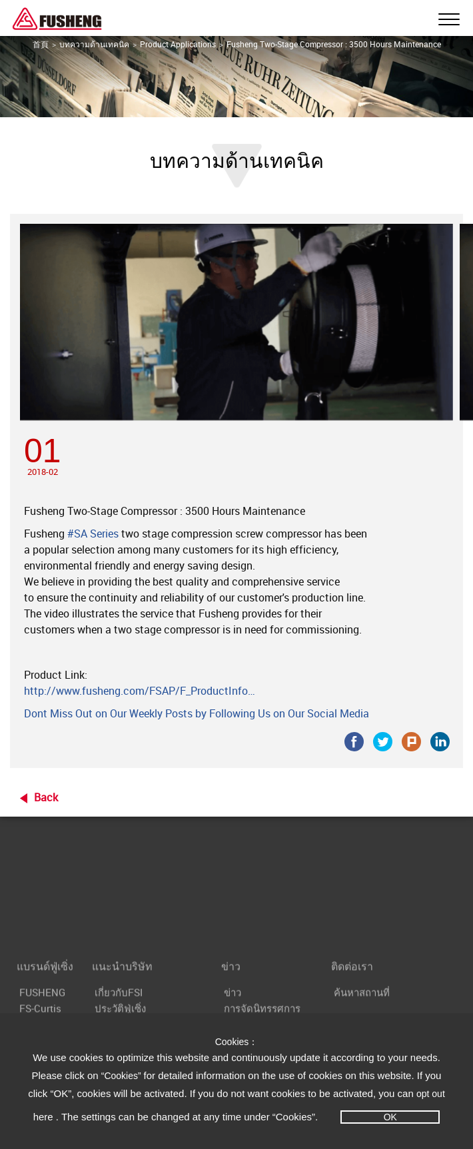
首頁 (41, 44)
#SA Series (93, 533)
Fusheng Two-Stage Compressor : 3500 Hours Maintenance (334, 44)
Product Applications (178, 44)
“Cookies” (122, 1075)
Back (46, 797)
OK (390, 1117)
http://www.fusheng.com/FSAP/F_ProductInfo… (139, 690)
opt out (430, 1093)
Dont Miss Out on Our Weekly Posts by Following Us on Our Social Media (196, 713)
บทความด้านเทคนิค (94, 44)
